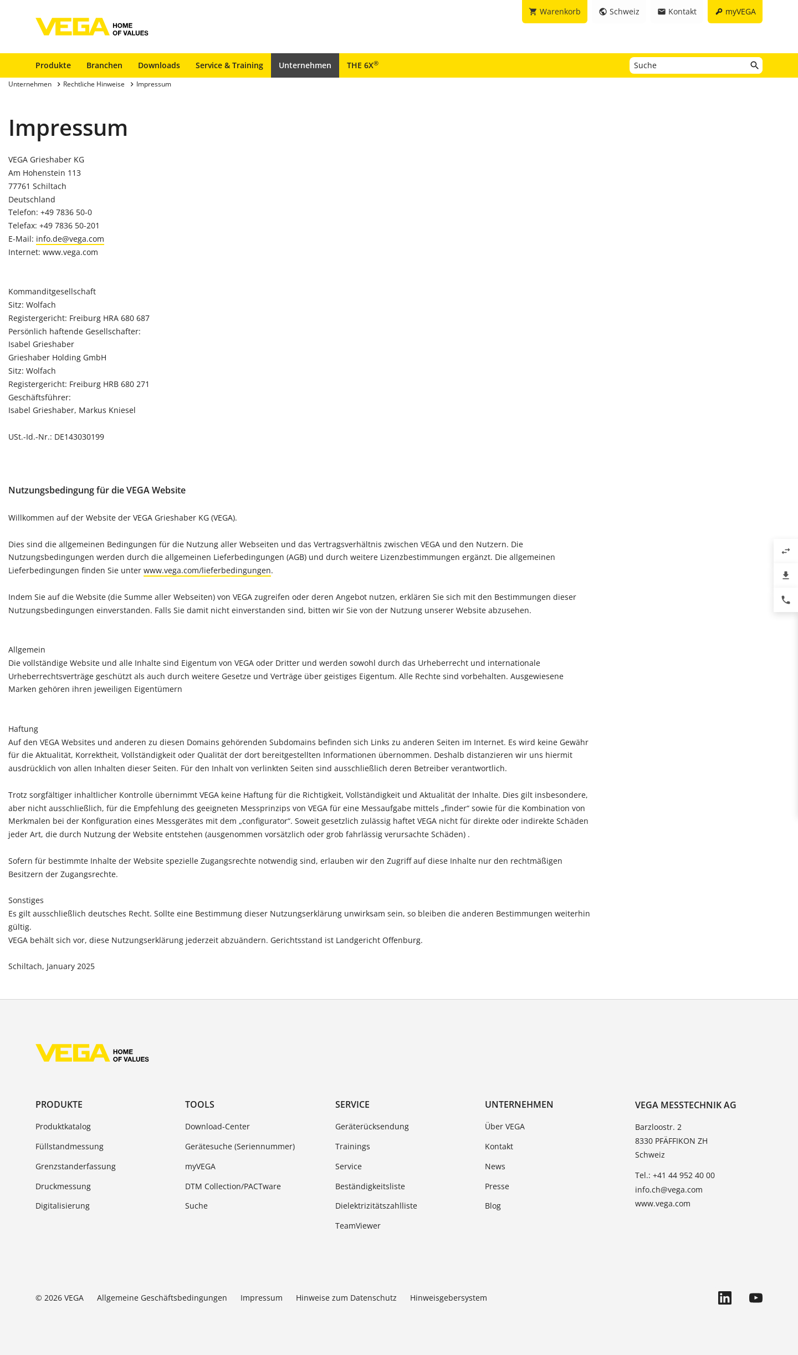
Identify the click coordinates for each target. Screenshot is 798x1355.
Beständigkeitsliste (370, 1186)
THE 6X (362, 64)
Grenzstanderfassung (75, 1166)
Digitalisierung (62, 1205)
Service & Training (229, 65)
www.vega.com (662, 1203)
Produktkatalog (63, 1126)
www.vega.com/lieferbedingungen (207, 570)
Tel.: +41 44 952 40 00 (675, 1175)
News (495, 1166)
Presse (497, 1186)
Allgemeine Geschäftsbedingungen (162, 1297)
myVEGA (200, 1166)
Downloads (159, 65)
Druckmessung (63, 1186)
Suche (196, 1205)
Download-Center (217, 1126)
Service (352, 1104)
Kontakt (499, 1146)
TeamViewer (358, 1225)
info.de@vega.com (70, 238)
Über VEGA (505, 1126)
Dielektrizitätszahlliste (376, 1205)
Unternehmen (305, 65)
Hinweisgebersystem (448, 1297)
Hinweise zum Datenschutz (346, 1297)
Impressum (262, 1297)
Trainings (352, 1146)
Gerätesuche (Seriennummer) (240, 1146)
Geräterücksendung (372, 1126)
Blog (493, 1205)
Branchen (104, 65)
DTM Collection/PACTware (233, 1186)
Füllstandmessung (69, 1146)
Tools (199, 1104)
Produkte (53, 65)
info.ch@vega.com (669, 1189)
